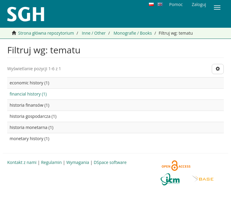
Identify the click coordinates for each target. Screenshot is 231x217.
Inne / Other (94, 33)
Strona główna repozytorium (46, 33)
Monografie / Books (132, 33)
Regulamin (51, 162)
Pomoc (176, 4)
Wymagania (77, 162)
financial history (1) (28, 94)
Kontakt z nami (21, 162)
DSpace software (110, 162)
